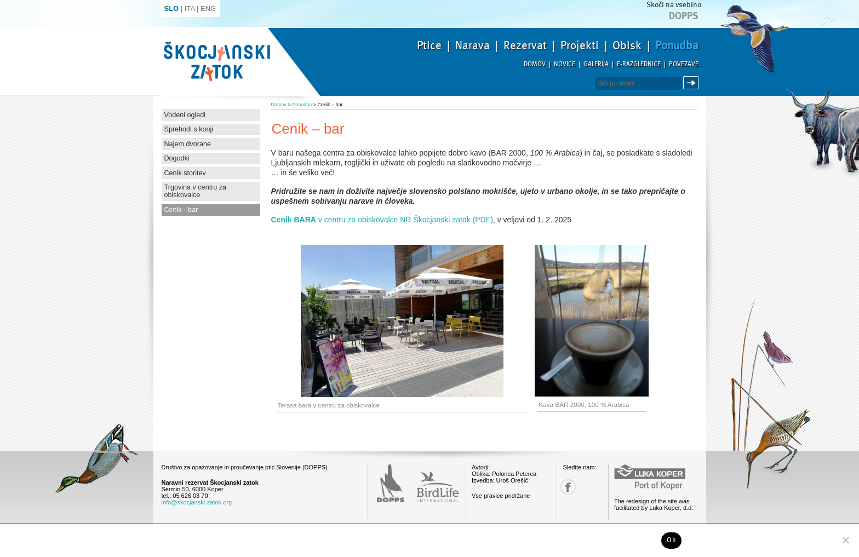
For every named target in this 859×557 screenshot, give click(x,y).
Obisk (627, 45)
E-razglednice (639, 64)
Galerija (596, 64)
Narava (472, 45)
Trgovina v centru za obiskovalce (195, 191)
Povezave (683, 64)
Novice (564, 64)
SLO (171, 8)
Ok (671, 540)
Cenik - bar (181, 210)
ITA (190, 8)
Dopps (683, 15)
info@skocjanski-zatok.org (197, 502)
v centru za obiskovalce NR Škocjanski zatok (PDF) (382, 219)
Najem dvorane (187, 144)
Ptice (429, 45)
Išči (692, 83)
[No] (845, 540)
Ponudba (676, 45)
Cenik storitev (185, 173)
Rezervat (525, 45)
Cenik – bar (330, 104)
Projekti (579, 45)
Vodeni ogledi (185, 115)
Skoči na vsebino (673, 4)
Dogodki (177, 158)
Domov (535, 64)
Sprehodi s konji (189, 129)
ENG (208, 8)
